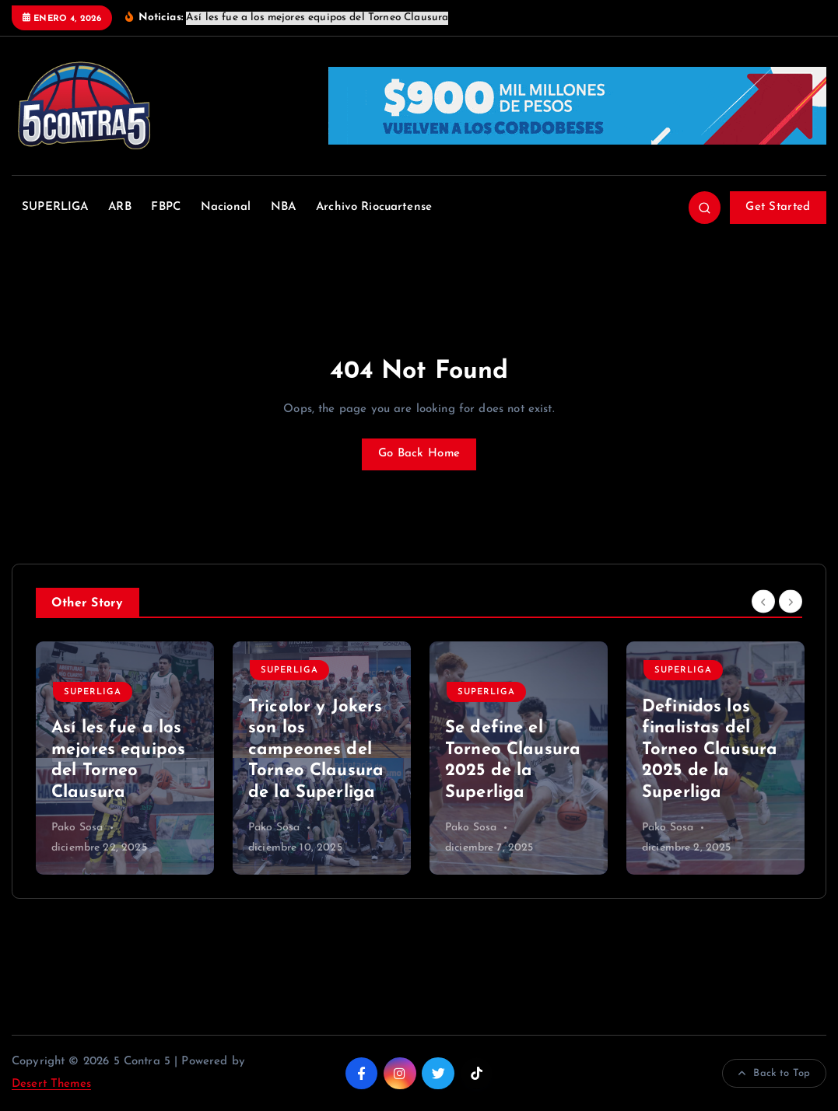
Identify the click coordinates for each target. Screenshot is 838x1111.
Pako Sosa (77, 827)
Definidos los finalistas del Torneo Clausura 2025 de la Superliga (709, 750)
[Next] (790, 601)
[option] (125, 758)
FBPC (166, 207)
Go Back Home (419, 453)
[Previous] (763, 601)
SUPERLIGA (55, 207)
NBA (283, 207)
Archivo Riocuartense (374, 207)
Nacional (226, 207)
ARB (119, 207)
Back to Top (774, 1073)
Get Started (777, 207)
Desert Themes (51, 1084)
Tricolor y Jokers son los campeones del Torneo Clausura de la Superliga (316, 750)
